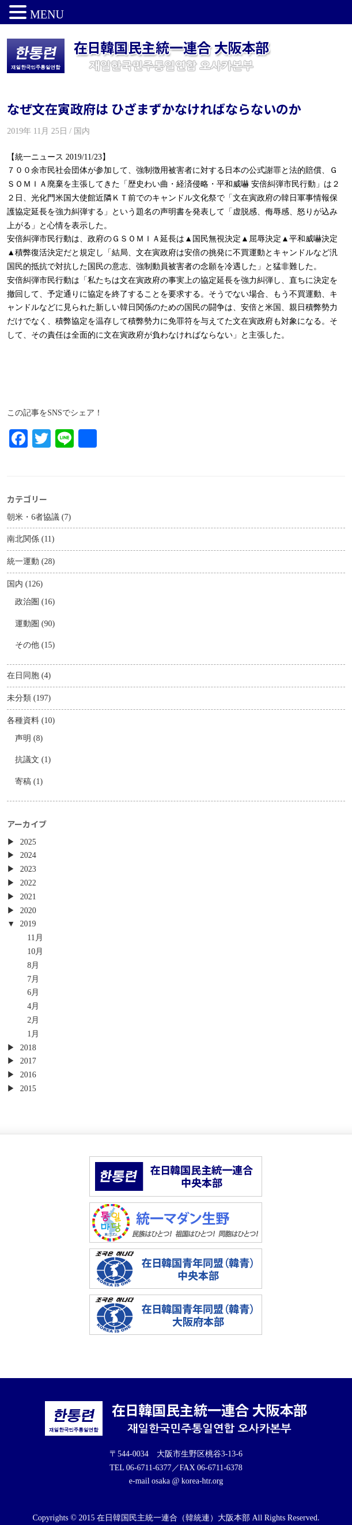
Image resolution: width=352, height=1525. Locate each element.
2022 (28, 883)
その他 (27, 645)
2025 (28, 842)
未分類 (19, 698)
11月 (35, 937)
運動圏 (27, 623)
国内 (15, 584)
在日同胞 (23, 675)
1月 (33, 1034)
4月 (33, 1006)
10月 (35, 951)
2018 (28, 1047)
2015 (28, 1088)
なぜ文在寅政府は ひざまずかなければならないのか (154, 108)
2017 (28, 1061)
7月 (33, 979)
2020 (28, 910)
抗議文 (27, 759)
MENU (47, 14)
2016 (28, 1074)
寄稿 (23, 781)
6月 (33, 992)
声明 (23, 738)
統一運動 (23, 561)
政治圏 (27, 601)
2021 (28, 896)
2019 (28, 923)
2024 (28, 855)
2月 (33, 1020)
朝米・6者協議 (33, 517)
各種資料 (23, 720)
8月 (33, 965)
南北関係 (23, 539)
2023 (28, 869)
